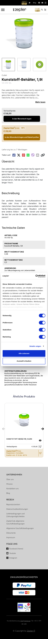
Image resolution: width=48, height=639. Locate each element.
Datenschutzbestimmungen (17, 509)
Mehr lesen (40, 102)
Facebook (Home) (16, 549)
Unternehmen (14, 475)
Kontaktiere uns (12, 489)
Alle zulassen (24, 353)
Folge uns (11, 544)
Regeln (10, 500)
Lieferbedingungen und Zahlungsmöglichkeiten (15, 515)
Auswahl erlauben (24, 361)
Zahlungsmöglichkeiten (24, 577)
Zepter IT (31, 631)
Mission (9, 484)
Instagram (13, 558)
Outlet (4, 75)
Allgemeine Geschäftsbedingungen (20, 528)
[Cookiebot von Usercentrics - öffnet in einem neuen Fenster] (35, 276)
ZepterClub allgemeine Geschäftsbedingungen (15, 522)
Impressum (10, 537)
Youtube (12, 553)
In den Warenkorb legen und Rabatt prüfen (22, 137)
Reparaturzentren (13, 504)
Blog (8, 493)
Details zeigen (35, 346)
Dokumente (11, 533)
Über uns (10, 479)
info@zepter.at (25, 621)
